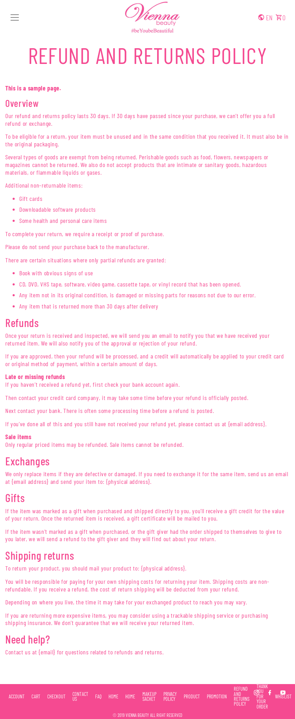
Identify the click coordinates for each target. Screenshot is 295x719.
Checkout (56, 696)
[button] (14, 17)
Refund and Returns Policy (147, 55)
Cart (35, 696)
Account (16, 696)
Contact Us (80, 697)
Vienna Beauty (137, 715)
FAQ (98, 696)
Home (113, 696)
